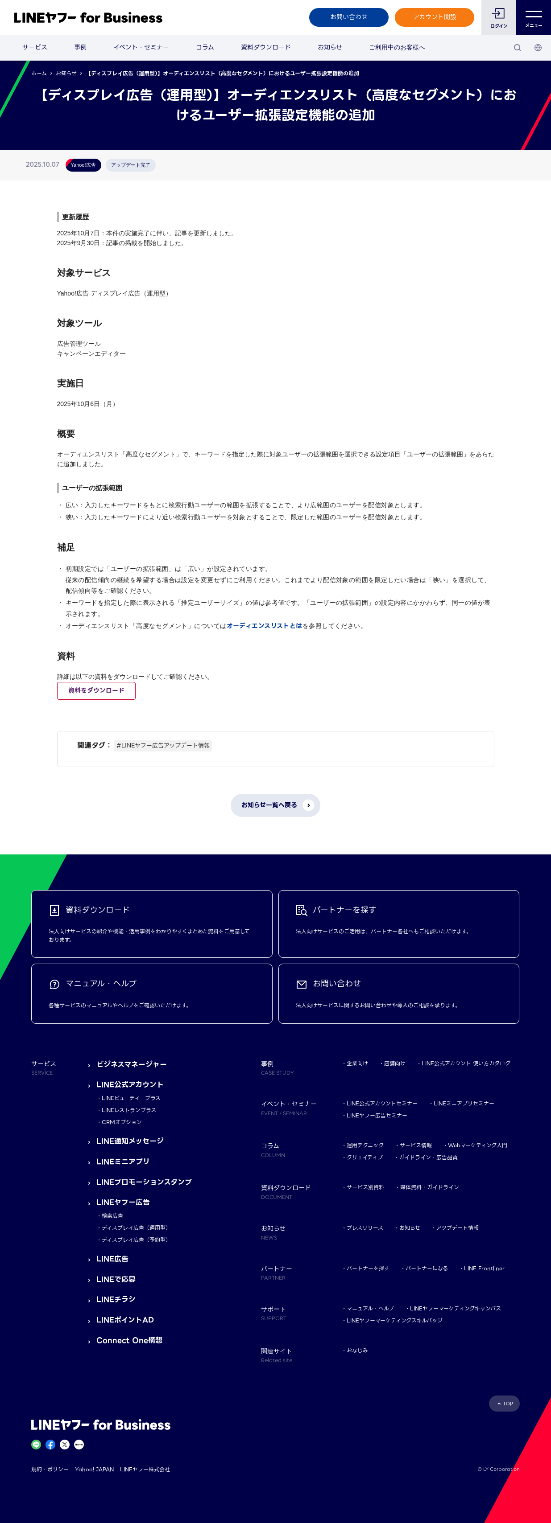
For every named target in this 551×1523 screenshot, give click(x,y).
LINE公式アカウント (130, 1084)
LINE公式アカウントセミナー (382, 1103)
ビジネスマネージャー (131, 1064)
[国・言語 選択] (538, 48)
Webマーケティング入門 (477, 1145)
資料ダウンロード (266, 47)
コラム (205, 47)
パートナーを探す (368, 1268)
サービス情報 (416, 1145)
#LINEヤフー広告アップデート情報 (163, 745)
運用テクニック (365, 1145)
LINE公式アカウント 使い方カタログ (466, 1063)
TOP (508, 1404)
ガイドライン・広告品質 (428, 1157)
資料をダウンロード (96, 690)
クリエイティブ (365, 1157)
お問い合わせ (349, 17)
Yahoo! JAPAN (94, 1469)
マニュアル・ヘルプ (370, 1308)
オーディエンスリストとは (264, 626)
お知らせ (330, 47)
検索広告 (112, 1215)
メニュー (534, 17)
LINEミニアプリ (123, 1161)
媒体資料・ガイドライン (429, 1187)
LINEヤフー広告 (123, 1202)
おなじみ (357, 1350)
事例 (80, 47)
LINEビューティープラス (131, 1098)
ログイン (499, 26)
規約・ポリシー (50, 1469)
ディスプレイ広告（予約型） (136, 1240)
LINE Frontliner (484, 1268)
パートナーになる (427, 1268)
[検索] (517, 48)
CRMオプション (122, 1122)
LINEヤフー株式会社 (145, 1469)
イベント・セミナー (141, 47)
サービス (34, 47)
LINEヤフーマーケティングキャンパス (455, 1308)
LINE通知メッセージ (130, 1141)
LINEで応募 (116, 1279)
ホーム (39, 73)
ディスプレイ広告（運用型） (136, 1227)
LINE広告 (112, 1258)
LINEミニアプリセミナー (464, 1103)
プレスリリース (365, 1227)
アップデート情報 (457, 1227)
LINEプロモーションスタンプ (144, 1182)
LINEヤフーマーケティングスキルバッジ (395, 1320)
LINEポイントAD (125, 1320)
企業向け (357, 1063)
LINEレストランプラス (129, 1110)
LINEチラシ (116, 1299)
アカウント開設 (434, 17)
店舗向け (395, 1063)
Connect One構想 (129, 1340)
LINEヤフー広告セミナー (377, 1115)
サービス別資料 (365, 1187)
